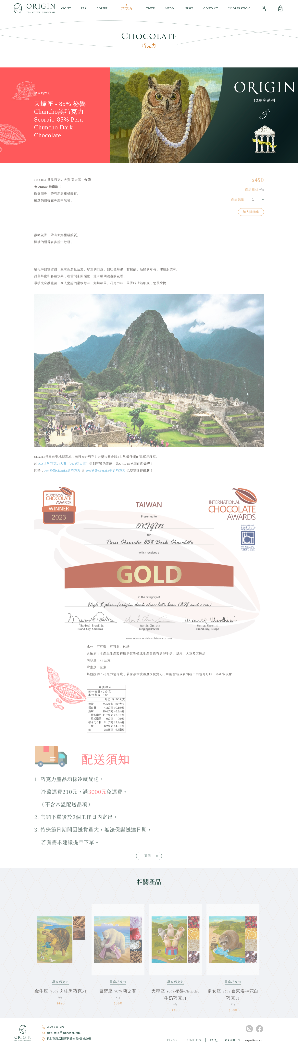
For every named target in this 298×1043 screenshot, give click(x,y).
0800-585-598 (56, 1027)
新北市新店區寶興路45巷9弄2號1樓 (69, 1038)
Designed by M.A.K (253, 1040)
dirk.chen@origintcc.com (64, 1033)
